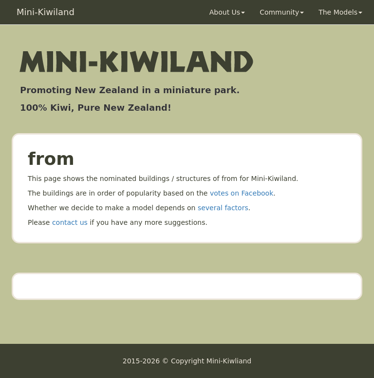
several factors (223, 208)
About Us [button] (227, 12)
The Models (340, 12)
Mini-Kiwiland (46, 12)
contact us (70, 222)
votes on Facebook (241, 193)
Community (282, 12)
